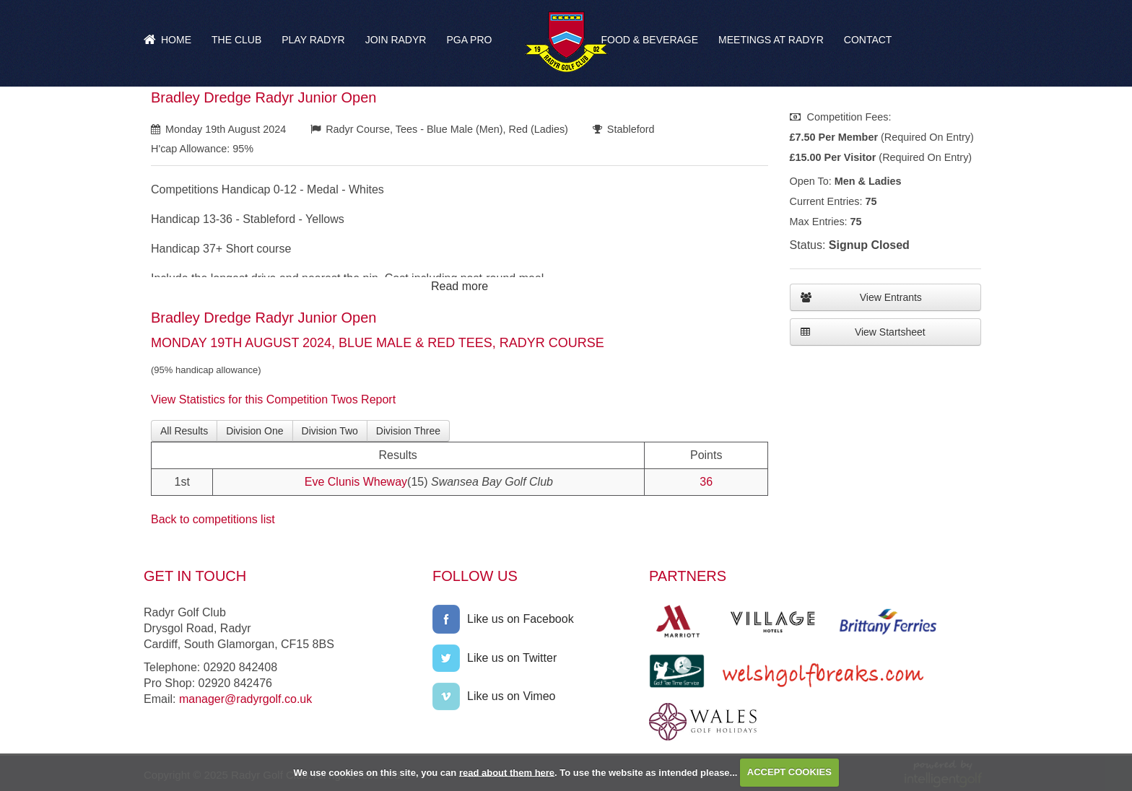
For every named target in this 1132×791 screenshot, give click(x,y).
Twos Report (363, 399)
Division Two (330, 431)
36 (706, 482)
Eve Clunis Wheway (356, 482)
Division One (254, 431)
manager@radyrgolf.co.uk (245, 699)
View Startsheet (863, 332)
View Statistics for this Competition (239, 399)
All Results (184, 431)
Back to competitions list (213, 519)
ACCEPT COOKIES (789, 771)
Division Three (408, 431)
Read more (459, 286)
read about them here (506, 771)
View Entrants (861, 297)
